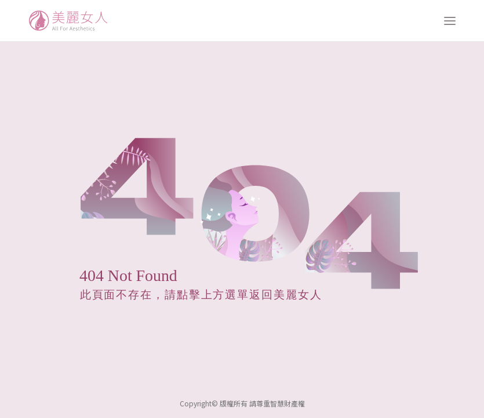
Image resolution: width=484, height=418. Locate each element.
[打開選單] (450, 21)
